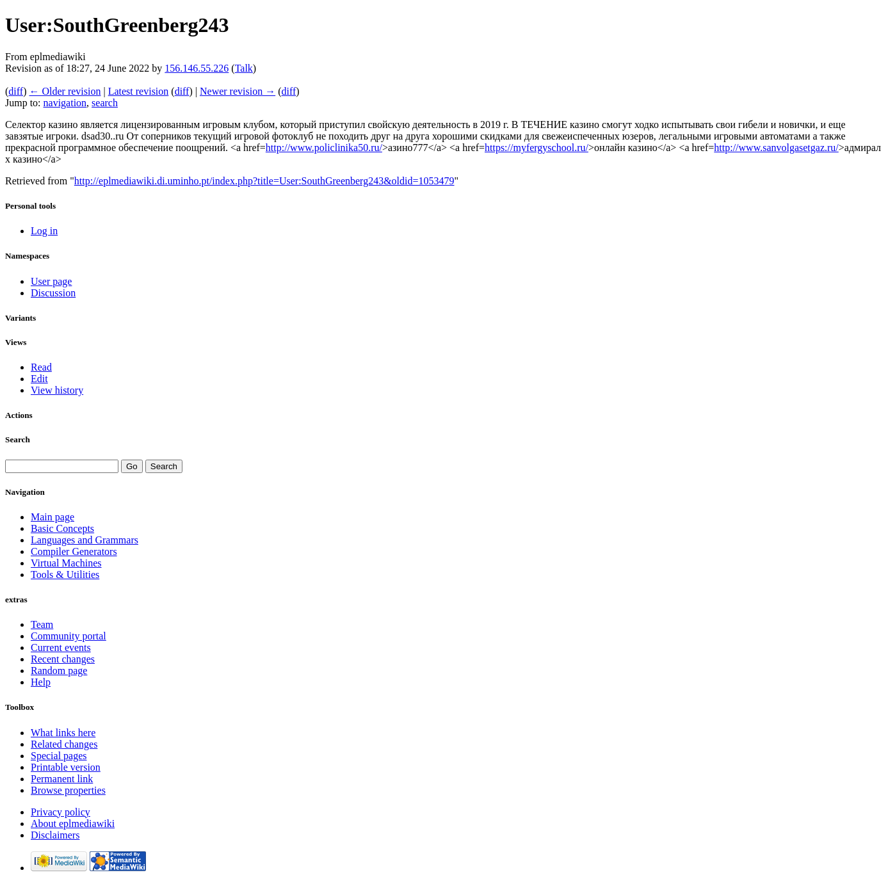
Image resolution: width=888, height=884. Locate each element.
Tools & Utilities (65, 574)
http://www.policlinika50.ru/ (324, 147)
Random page (59, 670)
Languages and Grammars (84, 539)
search (105, 102)
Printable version (66, 767)
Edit (39, 378)
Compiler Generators (74, 551)
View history (57, 390)
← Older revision (65, 91)
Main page (52, 516)
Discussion (53, 292)
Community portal (68, 636)
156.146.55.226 (197, 68)
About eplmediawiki (73, 823)
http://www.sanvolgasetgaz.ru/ (776, 147)
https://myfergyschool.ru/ (536, 147)
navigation (65, 102)
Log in (44, 230)
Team (42, 624)
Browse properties (68, 790)
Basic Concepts (62, 528)
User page (51, 281)
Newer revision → (237, 91)
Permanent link (62, 778)
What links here (63, 732)
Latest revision (138, 91)
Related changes (64, 744)
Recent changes (63, 659)
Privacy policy (60, 812)
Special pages (59, 755)
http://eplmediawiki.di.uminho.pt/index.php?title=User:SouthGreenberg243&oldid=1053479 (264, 180)
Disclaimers (55, 835)
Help (41, 682)
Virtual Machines (66, 563)
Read (41, 367)
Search (17, 439)
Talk (244, 68)
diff (15, 91)
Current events (61, 647)
